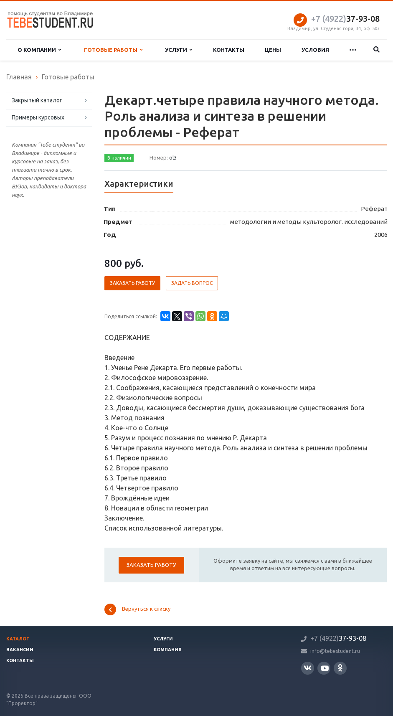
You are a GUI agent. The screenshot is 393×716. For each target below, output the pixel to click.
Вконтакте (308, 667)
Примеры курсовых (38, 117)
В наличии (119, 157)
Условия (315, 50)
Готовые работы (113, 50)
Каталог (17, 638)
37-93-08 (345, 18)
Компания (168, 649)
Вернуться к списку (137, 609)
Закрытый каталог (37, 100)
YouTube (325, 668)
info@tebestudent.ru (335, 651)
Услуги (178, 50)
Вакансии (19, 649)
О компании (39, 50)
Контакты (228, 50)
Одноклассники (340, 667)
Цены (273, 50)
